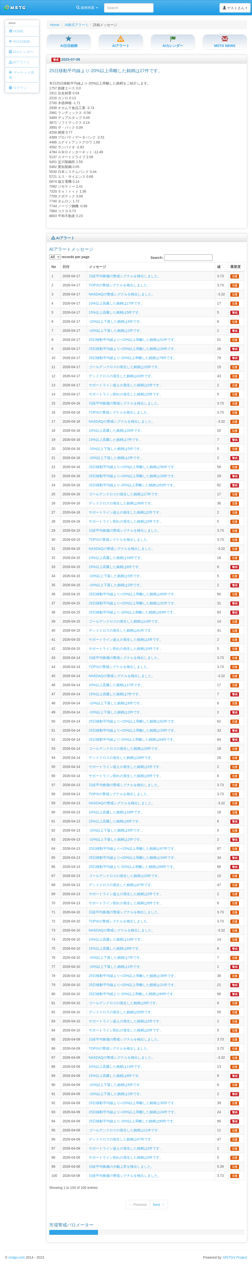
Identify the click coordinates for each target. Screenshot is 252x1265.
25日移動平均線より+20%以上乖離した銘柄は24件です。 (133, 1112)
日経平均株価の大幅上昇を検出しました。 (121, 1166)
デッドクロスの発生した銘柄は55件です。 (122, 1012)
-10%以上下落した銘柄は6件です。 (116, 321)
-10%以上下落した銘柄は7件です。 (116, 957)
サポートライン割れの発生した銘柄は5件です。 (126, 394)
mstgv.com (16, 1257)
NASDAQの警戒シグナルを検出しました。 (122, 294)
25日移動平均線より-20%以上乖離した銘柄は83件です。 (133, 612)
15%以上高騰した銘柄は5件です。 (115, 312)
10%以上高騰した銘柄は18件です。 (116, 558)
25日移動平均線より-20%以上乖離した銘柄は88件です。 (133, 867)
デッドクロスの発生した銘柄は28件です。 (122, 758)
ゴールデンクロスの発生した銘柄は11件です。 (125, 1130)
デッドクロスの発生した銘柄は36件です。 (122, 503)
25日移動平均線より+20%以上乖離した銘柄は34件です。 (133, 858)
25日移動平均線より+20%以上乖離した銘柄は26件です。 (133, 349)
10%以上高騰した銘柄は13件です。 (116, 1067)
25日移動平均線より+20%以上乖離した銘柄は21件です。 (133, 985)
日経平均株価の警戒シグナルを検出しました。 (125, 276)
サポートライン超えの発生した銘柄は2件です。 (126, 385)
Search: (181, 257)
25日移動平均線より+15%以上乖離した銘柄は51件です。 (133, 340)
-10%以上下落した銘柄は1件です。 (116, 967)
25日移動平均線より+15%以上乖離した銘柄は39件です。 (133, 1103)
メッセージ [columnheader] (97, 267)
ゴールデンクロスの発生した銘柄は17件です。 (125, 494)
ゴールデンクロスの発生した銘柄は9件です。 (124, 1003)
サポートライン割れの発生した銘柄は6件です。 (126, 776)
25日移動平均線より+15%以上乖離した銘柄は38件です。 (133, 976)
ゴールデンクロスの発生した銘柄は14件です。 (125, 621)
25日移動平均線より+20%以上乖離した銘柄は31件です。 (133, 603)
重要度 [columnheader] (235, 267)
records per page (69, 256)
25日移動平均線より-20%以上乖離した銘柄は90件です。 (133, 994)
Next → (159, 1205)
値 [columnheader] (218, 267)
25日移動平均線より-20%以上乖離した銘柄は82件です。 (133, 485)
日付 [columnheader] (66, 267)
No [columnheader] (53, 267)
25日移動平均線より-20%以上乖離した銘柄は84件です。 (133, 739)
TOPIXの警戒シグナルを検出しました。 (120, 285)
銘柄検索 (63, 8)
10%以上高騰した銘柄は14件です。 (116, 939)
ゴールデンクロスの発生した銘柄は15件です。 (125, 367)
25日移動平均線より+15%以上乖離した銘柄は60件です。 (133, 594)
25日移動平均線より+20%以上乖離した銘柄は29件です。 (133, 476)
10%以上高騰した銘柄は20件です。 (116, 430)
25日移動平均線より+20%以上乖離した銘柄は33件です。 (133, 730)
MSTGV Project (235, 1257)
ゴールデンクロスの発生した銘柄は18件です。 (125, 749)
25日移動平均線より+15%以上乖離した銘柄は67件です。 (133, 848)
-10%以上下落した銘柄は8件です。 (116, 1085)
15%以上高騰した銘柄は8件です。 (115, 948)
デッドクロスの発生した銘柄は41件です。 (122, 630)
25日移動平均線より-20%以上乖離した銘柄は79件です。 (133, 358)
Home (54, 25)
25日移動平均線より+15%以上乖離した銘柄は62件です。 (133, 721)
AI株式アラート (77, 25)
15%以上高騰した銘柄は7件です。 (115, 440)
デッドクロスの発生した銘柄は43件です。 (122, 376)
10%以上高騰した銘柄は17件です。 (116, 303)
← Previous (138, 1205)
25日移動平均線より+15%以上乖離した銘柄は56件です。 (133, 467)
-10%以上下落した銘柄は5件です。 (116, 449)
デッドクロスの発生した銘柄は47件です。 (122, 885)
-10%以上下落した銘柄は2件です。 (116, 331)
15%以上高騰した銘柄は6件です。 (115, 567)
